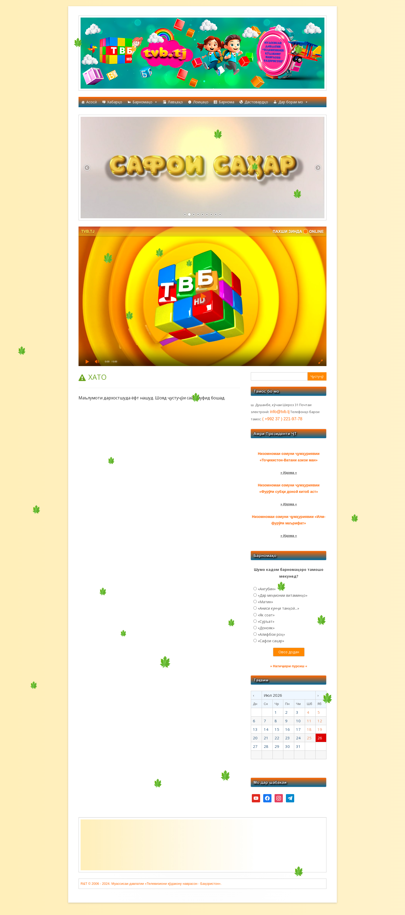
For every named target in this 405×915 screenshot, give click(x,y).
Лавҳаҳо (175, 101)
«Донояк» (266, 627)
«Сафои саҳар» (271, 640)
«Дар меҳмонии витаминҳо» (282, 595)
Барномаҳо (145, 102)
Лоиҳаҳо (200, 101)
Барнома (226, 101)
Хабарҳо (114, 101)
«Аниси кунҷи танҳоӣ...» (278, 608)
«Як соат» (266, 614)
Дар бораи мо (293, 102)
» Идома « (289, 473)
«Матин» (265, 601)
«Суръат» (266, 621)
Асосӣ (91, 101)
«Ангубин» (267, 588)
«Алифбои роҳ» (271, 634)
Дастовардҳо (256, 101)
